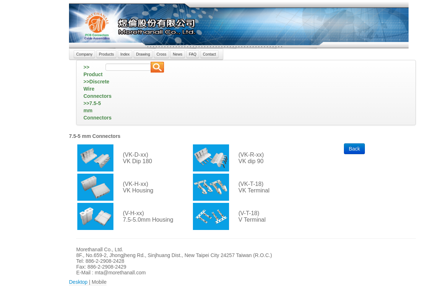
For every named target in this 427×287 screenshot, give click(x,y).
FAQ (193, 54)
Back (354, 149)
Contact (209, 54)
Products (106, 54)
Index (125, 54)
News (177, 54)
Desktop (78, 282)
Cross (161, 54)
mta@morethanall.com (120, 272)
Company (84, 54)
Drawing (143, 54)
